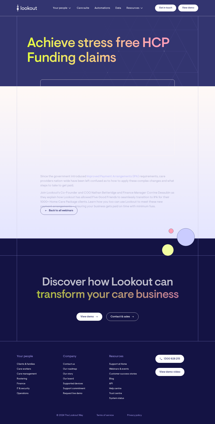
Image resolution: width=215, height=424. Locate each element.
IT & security (23, 388)
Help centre (115, 388)
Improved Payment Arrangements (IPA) (113, 180)
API (111, 384)
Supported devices (73, 384)
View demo (188, 8)
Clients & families (26, 364)
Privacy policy (134, 415)
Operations (23, 393)
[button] (62, 8)
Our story (68, 374)
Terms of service (105, 415)
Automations (102, 8)
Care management (27, 374)
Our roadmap (70, 369)
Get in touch (165, 8)
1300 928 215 (169, 359)
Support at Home (118, 364)
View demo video (169, 372)
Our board (68, 379)
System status (116, 398)
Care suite (83, 8)
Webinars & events (119, 369)
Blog (111, 379)
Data (118, 8)
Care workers (24, 369)
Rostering (22, 379)
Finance (21, 384)
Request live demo (72, 393)
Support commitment (74, 388)
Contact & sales (122, 317)
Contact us (69, 364)
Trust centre (115, 393)
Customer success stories (123, 374)
